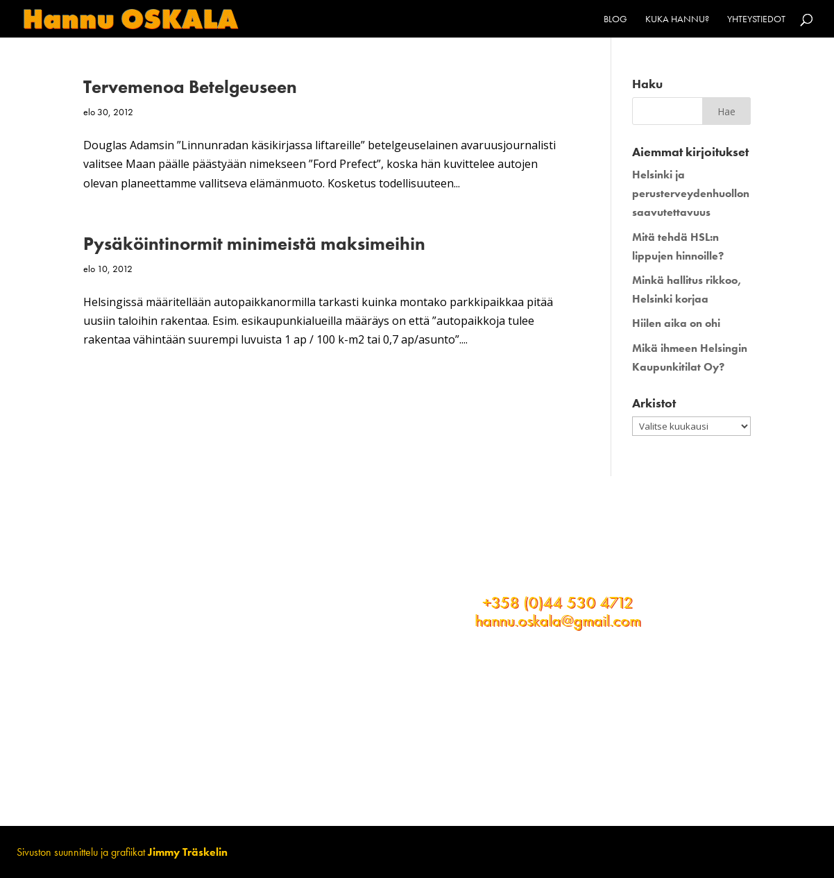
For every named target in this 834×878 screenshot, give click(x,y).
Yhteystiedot (756, 19)
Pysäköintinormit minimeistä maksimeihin (254, 243)
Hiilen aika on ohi (676, 323)
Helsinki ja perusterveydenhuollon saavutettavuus (690, 193)
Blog (615, 19)
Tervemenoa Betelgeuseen (190, 87)
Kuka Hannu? (677, 19)
